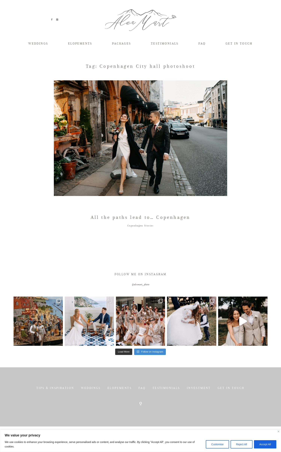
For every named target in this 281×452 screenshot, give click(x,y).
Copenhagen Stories (140, 243)
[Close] (278, 431)
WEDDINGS (38, 43)
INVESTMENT (199, 405)
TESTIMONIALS (165, 43)
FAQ (202, 43)
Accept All (265, 444)
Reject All (241, 444)
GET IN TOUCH (239, 43)
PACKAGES (121, 43)
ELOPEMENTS (80, 43)
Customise (217, 444)
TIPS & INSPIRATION (55, 405)
